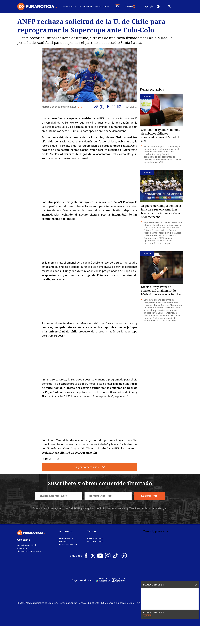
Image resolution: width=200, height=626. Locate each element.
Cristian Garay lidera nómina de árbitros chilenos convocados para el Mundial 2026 (160, 135)
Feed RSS (63, 542)
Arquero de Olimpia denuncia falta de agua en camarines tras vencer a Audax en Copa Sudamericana (161, 211)
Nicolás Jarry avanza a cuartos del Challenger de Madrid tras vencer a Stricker (161, 290)
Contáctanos (22, 548)
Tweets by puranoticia (155, 531)
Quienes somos (66, 538)
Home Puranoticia (95, 538)
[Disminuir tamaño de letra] (152, 6)
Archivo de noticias (95, 542)
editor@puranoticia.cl (26, 545)
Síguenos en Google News (29, 551)
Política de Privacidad (68, 545)
